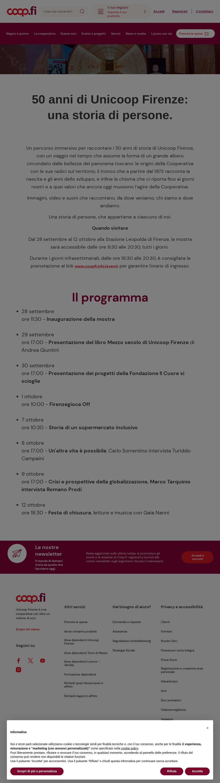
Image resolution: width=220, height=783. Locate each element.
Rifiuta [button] (172, 771)
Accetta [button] (197, 771)
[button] (207, 727)
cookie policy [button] (129, 748)
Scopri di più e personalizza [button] (37, 771)
